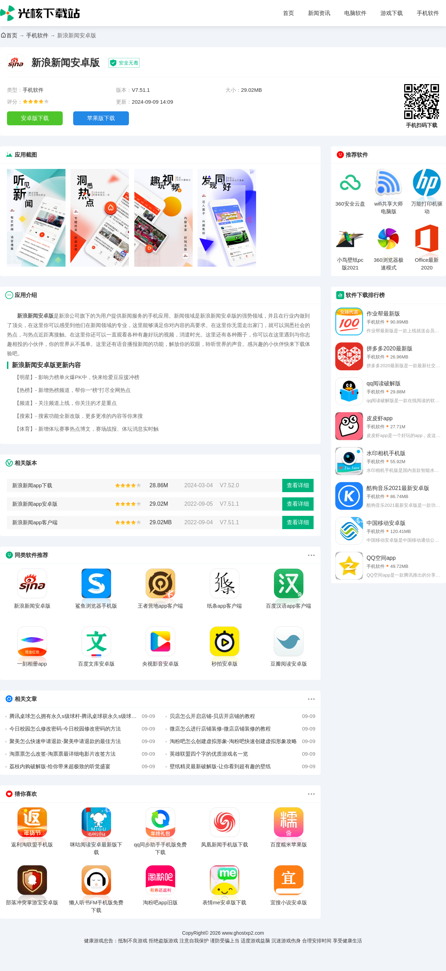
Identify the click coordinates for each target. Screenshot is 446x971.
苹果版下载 (101, 118)
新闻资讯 (319, 13)
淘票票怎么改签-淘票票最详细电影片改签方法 (82, 754)
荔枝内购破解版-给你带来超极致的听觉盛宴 (82, 766)
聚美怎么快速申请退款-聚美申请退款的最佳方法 (82, 741)
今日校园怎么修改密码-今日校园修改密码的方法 (82, 728)
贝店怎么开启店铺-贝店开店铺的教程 (242, 716)
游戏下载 (391, 13)
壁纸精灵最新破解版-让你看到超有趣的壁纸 (242, 766)
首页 (288, 13)
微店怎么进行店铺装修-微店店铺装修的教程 (242, 728)
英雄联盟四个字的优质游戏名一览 (242, 754)
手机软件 (428, 13)
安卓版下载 (35, 118)
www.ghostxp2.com (243, 933)
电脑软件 (355, 13)
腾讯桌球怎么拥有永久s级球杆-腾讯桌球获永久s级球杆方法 (82, 716)
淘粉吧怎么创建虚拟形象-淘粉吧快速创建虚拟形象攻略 (242, 741)
